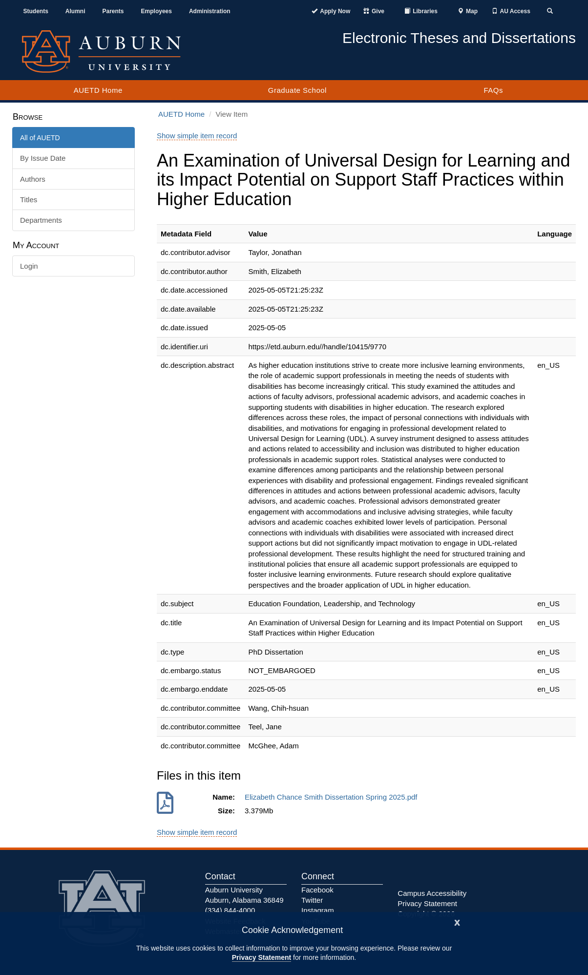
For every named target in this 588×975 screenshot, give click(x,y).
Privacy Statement (261, 957)
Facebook (317, 890)
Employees (156, 11)
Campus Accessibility (432, 893)
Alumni (75, 11)
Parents (113, 11)
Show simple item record (197, 135)
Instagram (317, 910)
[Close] (457, 921)
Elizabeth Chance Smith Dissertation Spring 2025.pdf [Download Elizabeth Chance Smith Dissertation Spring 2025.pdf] (333, 797)
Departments (41, 220)
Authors (32, 179)
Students (35, 11)
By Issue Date (42, 158)
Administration (210, 11)
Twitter (312, 900)
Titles (28, 199)
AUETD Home (98, 90)
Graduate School (297, 90)
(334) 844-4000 (230, 910)
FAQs (493, 90)
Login (29, 266)
